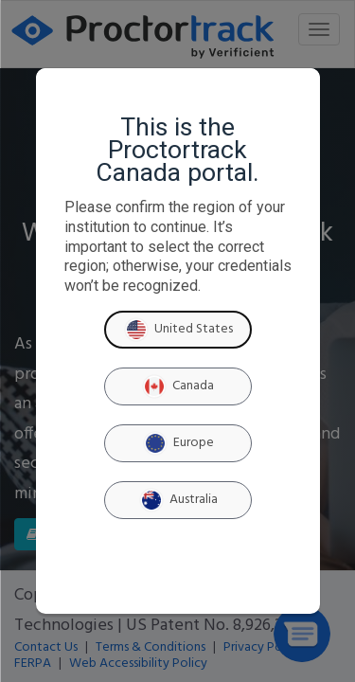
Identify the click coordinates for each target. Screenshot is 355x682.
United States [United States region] (178, 329)
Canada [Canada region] (177, 386)
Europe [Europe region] (178, 443)
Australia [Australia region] (178, 500)
